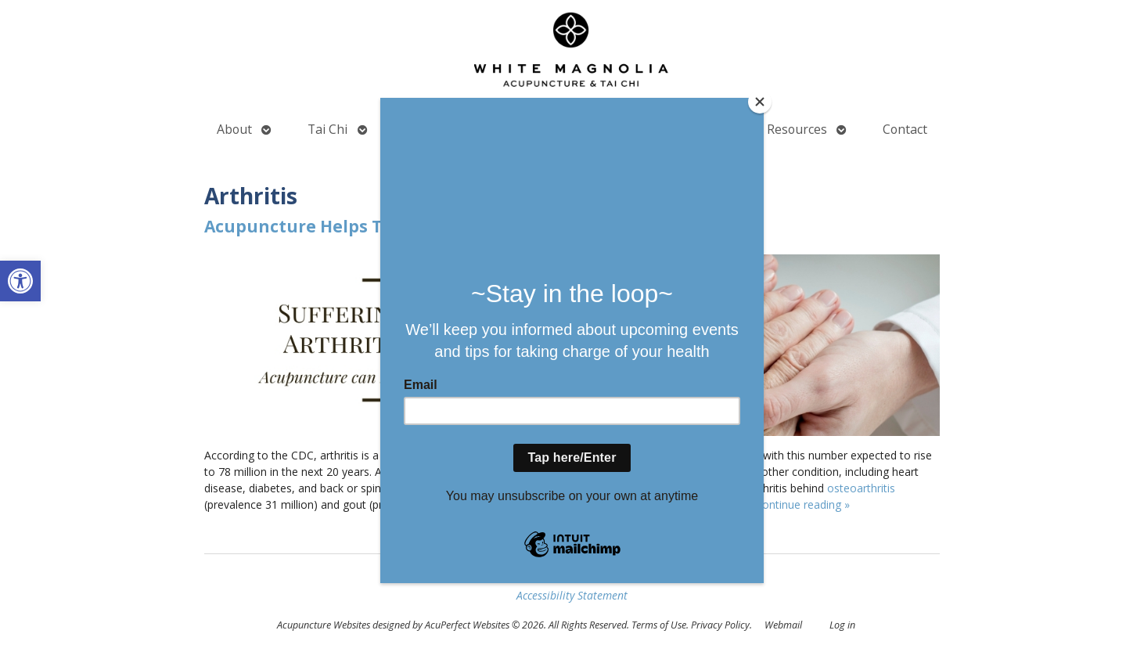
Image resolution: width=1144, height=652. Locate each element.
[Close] (760, 101)
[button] (20, 281)
